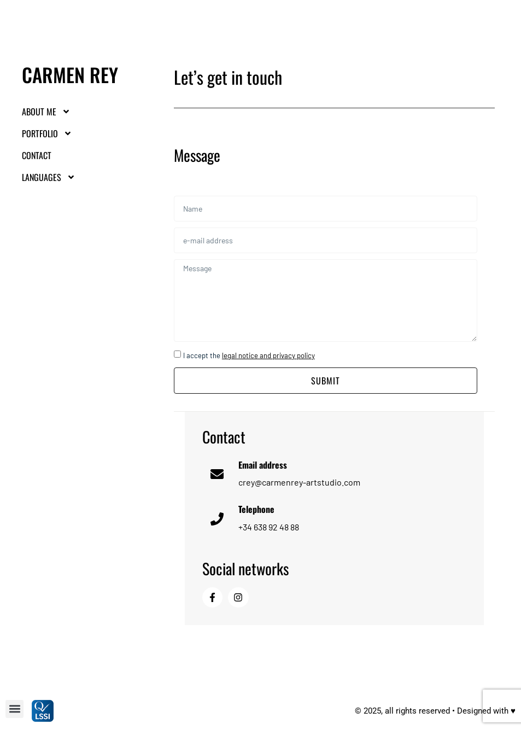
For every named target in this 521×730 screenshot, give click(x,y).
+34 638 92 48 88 (268, 527)
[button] (14, 709)
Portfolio (47, 133)
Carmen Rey (70, 74)
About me (46, 111)
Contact (36, 155)
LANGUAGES (48, 177)
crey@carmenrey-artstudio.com (299, 482)
